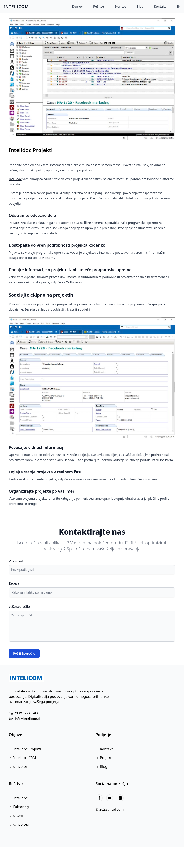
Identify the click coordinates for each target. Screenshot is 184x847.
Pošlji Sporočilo (24, 653)
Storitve (120, 6)
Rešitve (98, 6)
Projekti (106, 757)
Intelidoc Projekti (31, 150)
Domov (77, 6)
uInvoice (20, 766)
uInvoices (21, 824)
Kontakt (160, 6)
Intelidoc (15, 179)
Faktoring (21, 806)
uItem (18, 815)
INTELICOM (16, 6)
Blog (140, 6)
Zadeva (14, 583)
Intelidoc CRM (24, 757)
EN (178, 6)
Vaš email (16, 561)
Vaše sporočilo (19, 606)
